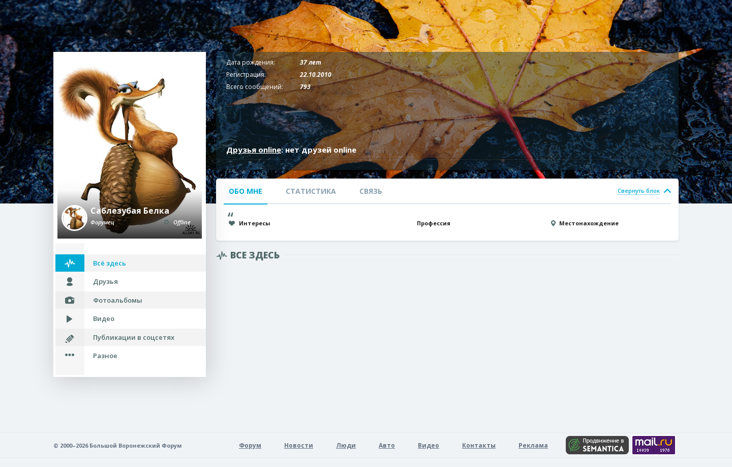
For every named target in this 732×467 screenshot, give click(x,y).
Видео (103, 318)
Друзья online (253, 149)
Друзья (105, 281)
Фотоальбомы (117, 300)
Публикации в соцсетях (133, 337)
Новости (298, 445)
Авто (387, 445)
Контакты (479, 445)
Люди (346, 445)
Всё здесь (109, 263)
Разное (105, 355)
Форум (250, 445)
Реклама (533, 445)
